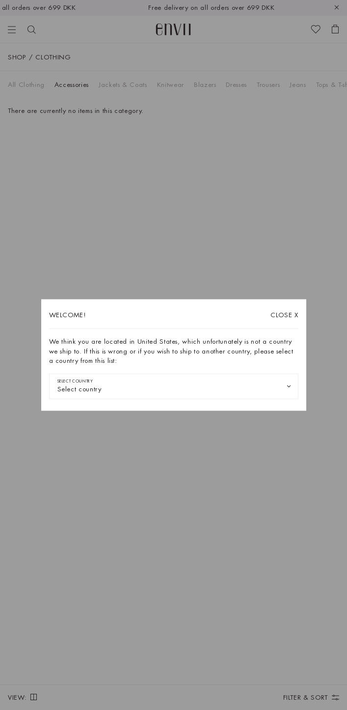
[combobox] (173, 386)
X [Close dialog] (284, 315)
